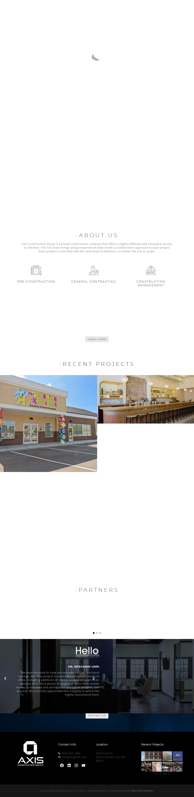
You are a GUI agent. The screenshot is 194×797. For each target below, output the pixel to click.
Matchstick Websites (142, 790)
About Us (120, 6)
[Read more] (25, 270)
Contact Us (176, 6)
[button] (6, 642)
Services (139, 6)
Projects (156, 6)
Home (103, 6)
